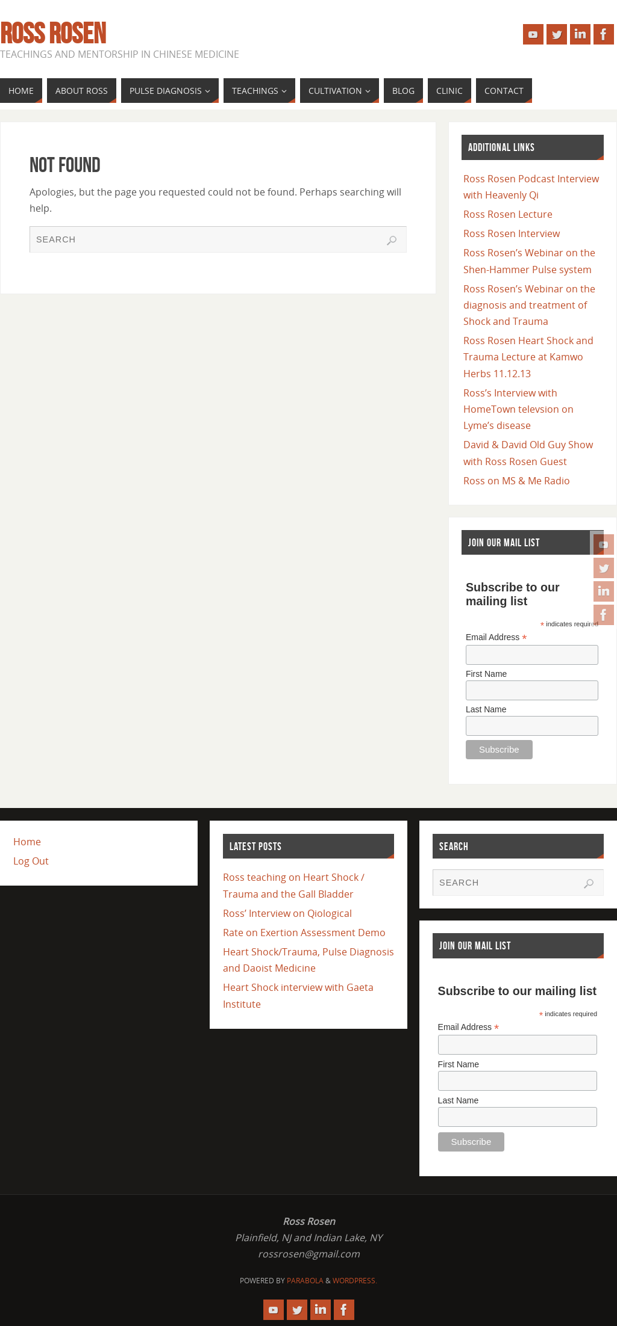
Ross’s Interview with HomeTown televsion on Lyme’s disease (518, 409)
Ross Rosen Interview (511, 233)
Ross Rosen (52, 33)
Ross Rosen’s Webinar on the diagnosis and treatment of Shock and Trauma (529, 305)
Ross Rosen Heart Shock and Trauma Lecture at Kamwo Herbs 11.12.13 (528, 357)
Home (27, 841)
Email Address (496, 637)
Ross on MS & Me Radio (516, 480)
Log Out (31, 861)
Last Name (486, 709)
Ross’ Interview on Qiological (287, 913)
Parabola (305, 1280)
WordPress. (355, 1280)
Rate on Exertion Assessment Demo (304, 932)
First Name (486, 674)
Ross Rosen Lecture (508, 214)
